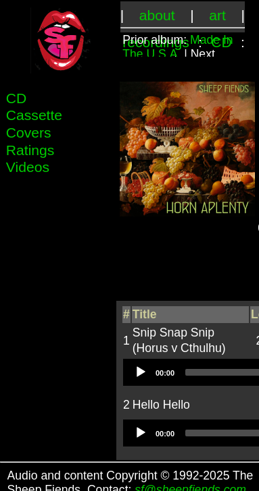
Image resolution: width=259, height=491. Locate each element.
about (157, 15)
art (217, 15)
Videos (27, 167)
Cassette (34, 115)
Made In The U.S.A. (177, 47)
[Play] (140, 372)
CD (16, 98)
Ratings (30, 150)
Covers (28, 132)
